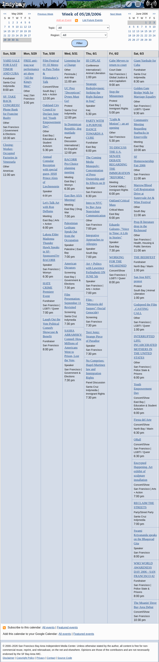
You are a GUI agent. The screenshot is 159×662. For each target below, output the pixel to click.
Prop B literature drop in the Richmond (144, 226)
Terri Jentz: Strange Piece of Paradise (94, 337)
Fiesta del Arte (142, 419)
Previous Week (45, 14)
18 (21, 31)
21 (5, 35)
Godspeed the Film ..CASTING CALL (145, 309)
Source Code (64, 657)
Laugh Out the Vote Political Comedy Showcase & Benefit (51, 328)
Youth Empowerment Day (143, 389)
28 (5, 39)
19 (25, 31)
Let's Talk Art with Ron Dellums (51, 207)
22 (9, 35)
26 (25, 35)
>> (29, 13)
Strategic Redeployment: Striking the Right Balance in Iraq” (95, 92)
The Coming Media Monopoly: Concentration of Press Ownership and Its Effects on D (95, 170)
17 (17, 31)
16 (13, 31)
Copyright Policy (25, 657)
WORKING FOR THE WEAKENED (117, 262)
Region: (55, 35)
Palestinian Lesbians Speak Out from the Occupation (71, 231)
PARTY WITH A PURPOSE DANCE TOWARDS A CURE (95, 129)
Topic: (51, 27)
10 (17, 26)
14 (5, 31)
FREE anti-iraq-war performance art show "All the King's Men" (31, 73)
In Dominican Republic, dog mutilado (72, 129)
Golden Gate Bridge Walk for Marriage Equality (145, 93)
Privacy (40, 657)
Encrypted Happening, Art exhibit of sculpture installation (143, 471)
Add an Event (63, 20)
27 (29, 35)
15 (9, 31)
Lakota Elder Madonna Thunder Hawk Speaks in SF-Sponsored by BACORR (51, 247)
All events (48, 627)
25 (21, 35)
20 (29, 31)
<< (4, 13)
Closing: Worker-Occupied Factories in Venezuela (10, 153)
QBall (137, 439)
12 (25, 26)
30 (13, 39)
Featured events (67, 627)
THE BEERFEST (144, 257)
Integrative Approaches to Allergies (95, 240)
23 (13, 35)
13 (29, 26)
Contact (51, 657)
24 (17, 35)
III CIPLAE (93, 60)
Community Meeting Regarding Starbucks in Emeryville (141, 128)
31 (17, 39)
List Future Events (93, 20)
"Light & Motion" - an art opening (119, 124)
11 (21, 26)
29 (9, 39)
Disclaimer (8, 657)
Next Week (115, 14)
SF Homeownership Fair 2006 (144, 161)
